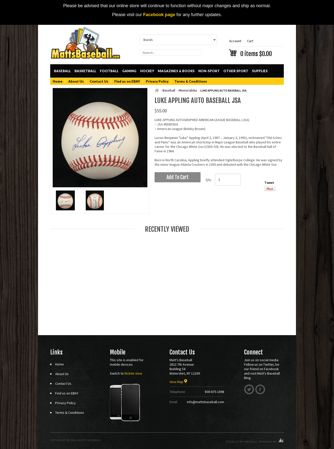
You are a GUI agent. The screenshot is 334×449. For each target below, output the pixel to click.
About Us (76, 81)
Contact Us (99, 81)
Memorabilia (188, 90)
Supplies (260, 71)
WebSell (251, 441)
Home (57, 81)
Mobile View (133, 373)
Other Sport (235, 71)
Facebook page (159, 14)
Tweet (269, 182)
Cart (256, 47)
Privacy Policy (157, 81)
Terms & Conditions (190, 81)
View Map (178, 382)
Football (109, 71)
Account (235, 41)
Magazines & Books (176, 71)
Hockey (147, 71)
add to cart (178, 177)
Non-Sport (209, 71)
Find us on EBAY (127, 81)
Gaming (129, 71)
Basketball (85, 71)
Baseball (62, 71)
